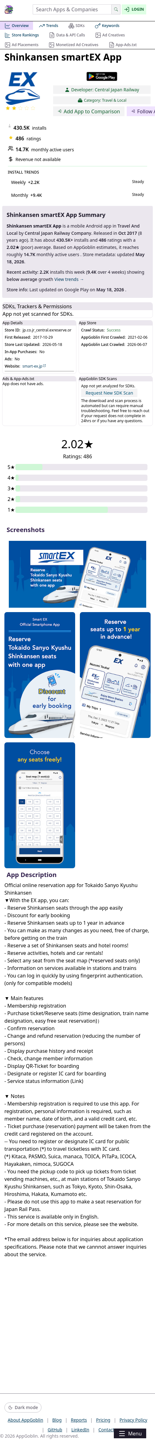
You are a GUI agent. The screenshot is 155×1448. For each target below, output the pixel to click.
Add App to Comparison (89, 111)
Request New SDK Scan (109, 393)
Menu (129, 1433)
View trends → (69, 279)
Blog (57, 1420)
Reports (79, 1420)
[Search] (115, 9)
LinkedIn (80, 1430)
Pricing (103, 1420)
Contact (106, 1430)
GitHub (54, 1430)
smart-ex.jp (34, 366)
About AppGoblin (25, 1420)
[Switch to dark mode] (23, 1407)
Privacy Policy (133, 1420)
